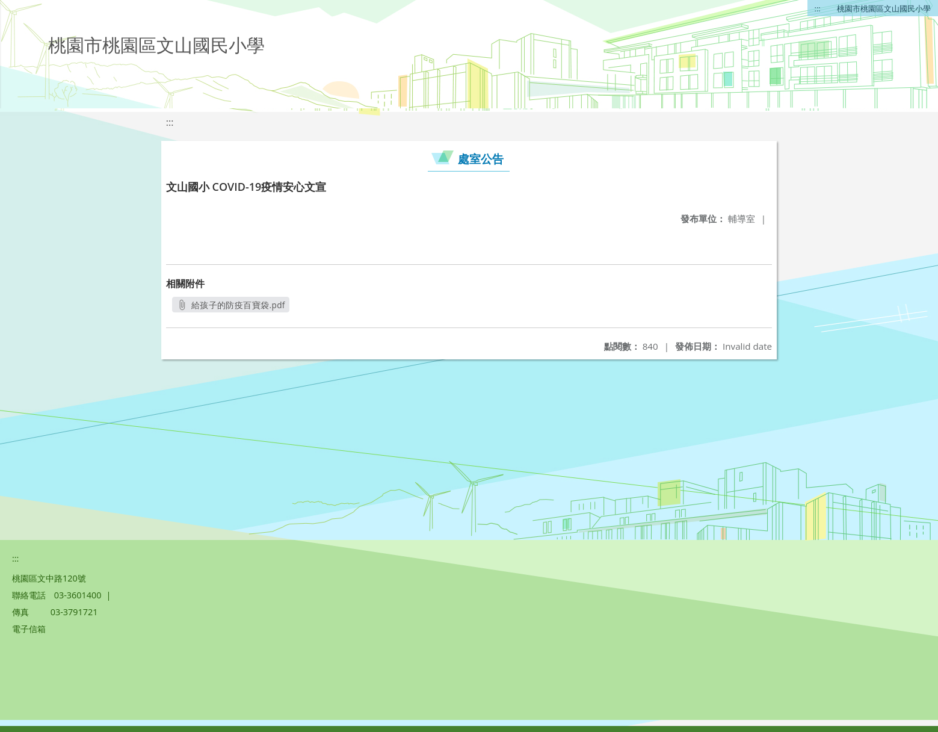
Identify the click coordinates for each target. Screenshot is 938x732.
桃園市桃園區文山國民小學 (884, 8)
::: (818, 8)
